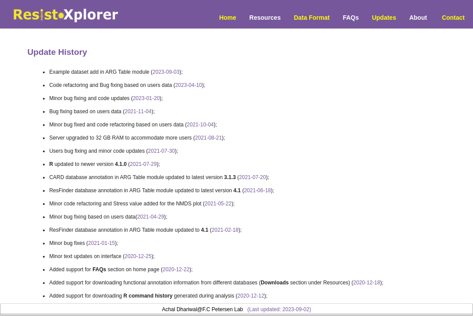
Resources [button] (265, 17)
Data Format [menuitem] (312, 17)
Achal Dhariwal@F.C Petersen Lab (202, 309)
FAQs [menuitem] (351, 17)
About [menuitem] (418, 17)
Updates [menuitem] (384, 17)
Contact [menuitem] (453, 17)
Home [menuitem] (227, 17)
